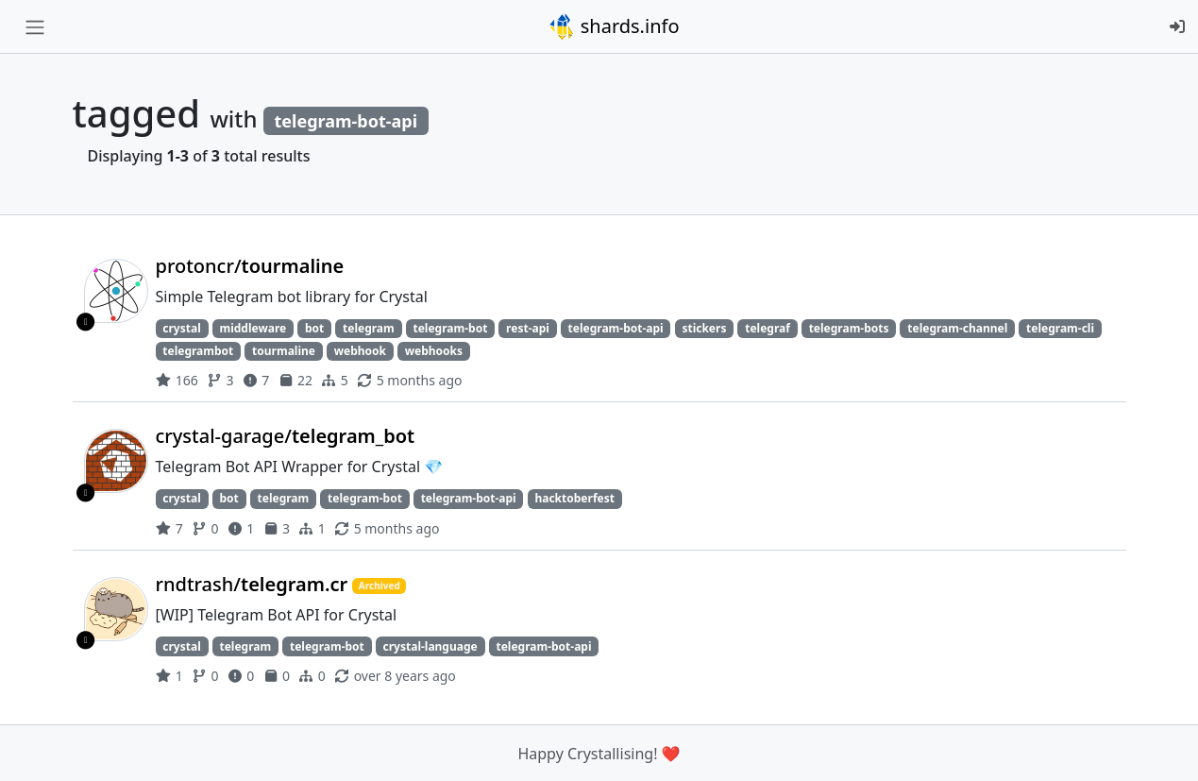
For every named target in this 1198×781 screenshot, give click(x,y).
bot (314, 328)
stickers (704, 328)
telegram (369, 328)
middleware (252, 328)
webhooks (434, 351)
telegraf (767, 328)
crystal (181, 328)
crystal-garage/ (285, 436)
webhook (360, 351)
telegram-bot (450, 328)
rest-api (527, 328)
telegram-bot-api (616, 328)
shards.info (614, 26)
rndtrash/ (254, 584)
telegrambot (197, 351)
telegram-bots (849, 328)
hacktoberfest (574, 498)
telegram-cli (1060, 328)
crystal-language (430, 646)
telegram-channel (957, 328)
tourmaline (283, 351)
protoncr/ (250, 266)
